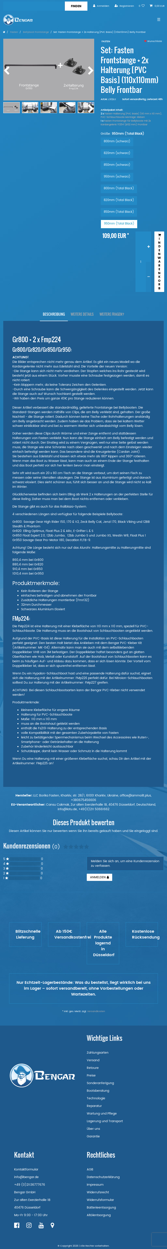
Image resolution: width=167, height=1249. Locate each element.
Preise (91, 1075)
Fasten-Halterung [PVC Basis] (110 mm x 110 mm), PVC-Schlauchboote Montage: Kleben (131, 115)
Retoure (93, 1067)
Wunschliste (153, 41)
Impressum (95, 1184)
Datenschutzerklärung (103, 1177)
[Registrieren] (124, 6)
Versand (93, 1060)
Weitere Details (82, 314)
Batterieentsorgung (101, 1207)
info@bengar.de (26, 1177)
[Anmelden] (101, 6)
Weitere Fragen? (112, 314)
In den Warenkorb (159, 262)
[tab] (54, 314)
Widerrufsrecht (98, 1192)
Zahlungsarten (98, 1052)
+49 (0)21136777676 (29, 1184)
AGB (90, 1169)
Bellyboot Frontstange (35, 32)
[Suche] (76, 6)
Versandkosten (96, 1011)
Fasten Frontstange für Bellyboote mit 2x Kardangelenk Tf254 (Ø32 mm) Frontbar (126, 123)
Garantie (93, 1136)
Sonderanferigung (100, 1083)
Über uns (93, 1128)
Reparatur (94, 1105)
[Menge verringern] (148, 277)
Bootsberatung (98, 1090)
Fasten (14, 32)
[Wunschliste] (141, 6)
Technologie (96, 1098)
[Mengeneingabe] (140, 261)
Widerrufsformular (100, 1199)
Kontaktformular (26, 1169)
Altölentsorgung (99, 1215)
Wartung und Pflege (102, 1113)
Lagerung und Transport (105, 1121)
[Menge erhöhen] (148, 246)
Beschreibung (54, 314)
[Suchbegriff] (34, 6)
